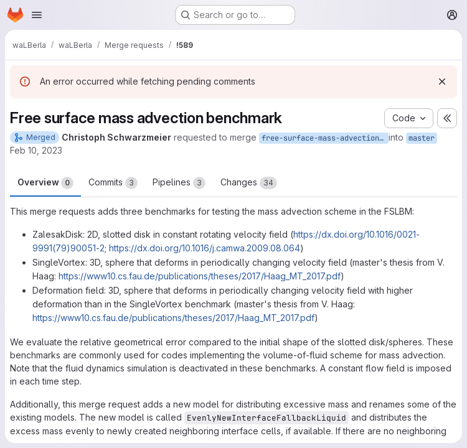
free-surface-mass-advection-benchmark (325, 138)
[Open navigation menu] (37, 15)
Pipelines (179, 183)
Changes (248, 183)
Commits (113, 183)
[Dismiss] (442, 81)
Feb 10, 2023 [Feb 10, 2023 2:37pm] (36, 150)
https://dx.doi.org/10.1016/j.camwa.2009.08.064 (204, 248)
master (421, 138)
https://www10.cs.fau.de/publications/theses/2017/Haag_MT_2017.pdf (200, 276)
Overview (45, 183)
